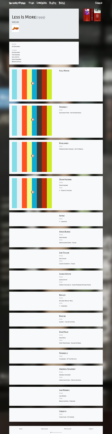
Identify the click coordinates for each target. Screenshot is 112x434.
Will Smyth (15, 57)
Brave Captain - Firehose (67, 401)
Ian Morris (62, 396)
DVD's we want (67, 428)
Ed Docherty (16, 46)
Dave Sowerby (16, 59)
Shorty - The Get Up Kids (67, 322)
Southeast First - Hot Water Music (70, 113)
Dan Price (62, 338)
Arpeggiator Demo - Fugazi (67, 242)
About (20, 428)
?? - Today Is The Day (65, 190)
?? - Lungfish (63, 221)
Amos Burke (63, 237)
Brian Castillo (16, 61)
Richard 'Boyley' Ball (66, 301)
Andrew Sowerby (65, 375)
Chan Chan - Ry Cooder (66, 417)
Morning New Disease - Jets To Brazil (71, 149)
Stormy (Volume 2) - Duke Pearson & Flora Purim (75, 285)
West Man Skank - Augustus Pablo (70, 343)
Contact (91, 428)
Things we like (44, 428)
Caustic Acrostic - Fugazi (67, 264)
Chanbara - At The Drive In (68, 359)
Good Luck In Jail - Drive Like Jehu (70, 380)
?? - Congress (63, 306)
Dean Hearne (63, 185)
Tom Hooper (16, 55)
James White (63, 280)
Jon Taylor (62, 258)
